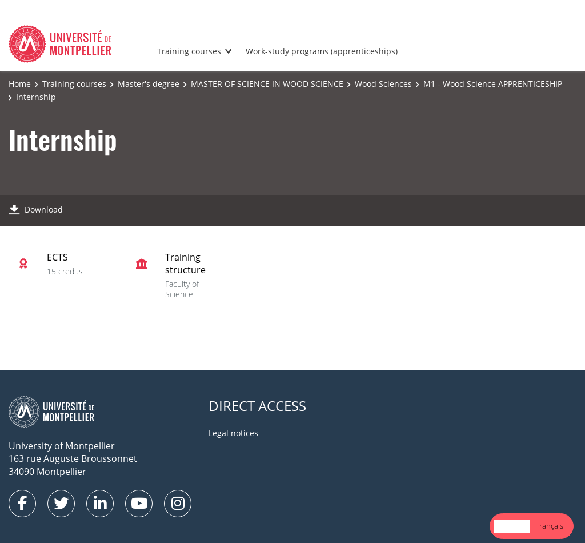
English (512, 526)
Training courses (189, 51)
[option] (549, 526)
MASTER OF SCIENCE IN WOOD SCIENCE (267, 83)
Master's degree (148, 83)
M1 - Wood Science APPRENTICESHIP (492, 83)
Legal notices (233, 433)
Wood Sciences (383, 83)
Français (549, 526)
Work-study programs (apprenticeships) (322, 51)
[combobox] (512, 526)
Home (20, 83)
